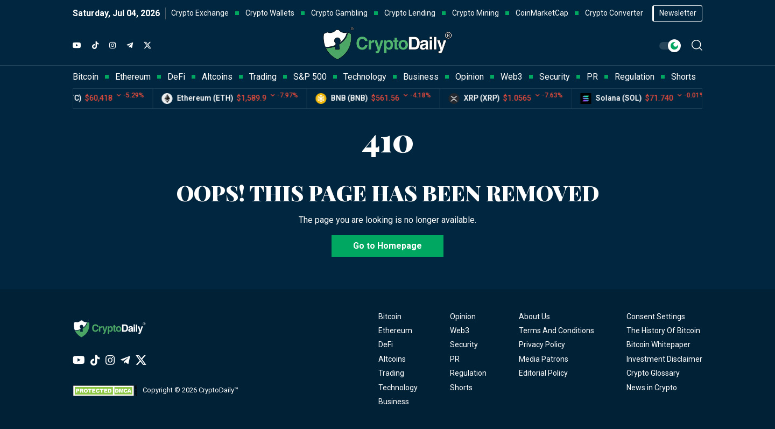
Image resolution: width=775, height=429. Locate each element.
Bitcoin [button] (85, 77)
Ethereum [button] (133, 77)
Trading (391, 373)
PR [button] (592, 77)
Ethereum (395, 330)
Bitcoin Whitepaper (658, 344)
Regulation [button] (634, 77)
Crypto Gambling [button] (339, 13)
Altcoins (392, 359)
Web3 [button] (512, 77)
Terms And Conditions (556, 330)
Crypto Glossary (653, 373)
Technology (398, 387)
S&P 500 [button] (310, 77)
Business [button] (421, 77)
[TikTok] (95, 45)
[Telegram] (129, 45)
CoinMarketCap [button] (542, 13)
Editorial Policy (543, 373)
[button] (697, 45)
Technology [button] (364, 77)
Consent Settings (655, 316)
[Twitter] (147, 45)
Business (393, 401)
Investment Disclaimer (664, 359)
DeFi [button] (176, 77)
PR (455, 359)
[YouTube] (77, 45)
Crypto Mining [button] (475, 13)
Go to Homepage (387, 246)
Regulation (468, 373)
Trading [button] (263, 77)
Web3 (459, 330)
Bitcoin (389, 316)
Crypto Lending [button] (409, 13)
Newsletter (677, 13)
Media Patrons (543, 359)
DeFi (385, 344)
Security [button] (554, 77)
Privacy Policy (542, 344)
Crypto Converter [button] (614, 13)
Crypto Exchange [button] (200, 13)
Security (464, 344)
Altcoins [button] (217, 77)
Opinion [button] (469, 77)
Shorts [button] (683, 77)
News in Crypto (651, 387)
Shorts (461, 387)
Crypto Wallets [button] (269, 13)
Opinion (463, 316)
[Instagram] (112, 45)
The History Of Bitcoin (663, 330)
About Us (534, 316)
